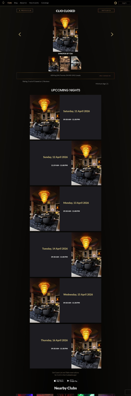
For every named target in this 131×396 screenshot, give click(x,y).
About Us (23, 3)
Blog (15, 3)
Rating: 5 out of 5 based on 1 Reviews (36, 81)
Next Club (106, 10)
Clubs (10, 3)
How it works (34, 3)
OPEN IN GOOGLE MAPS (105, 75)
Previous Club (25, 10)
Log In (124, 3)
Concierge (45, 3)
